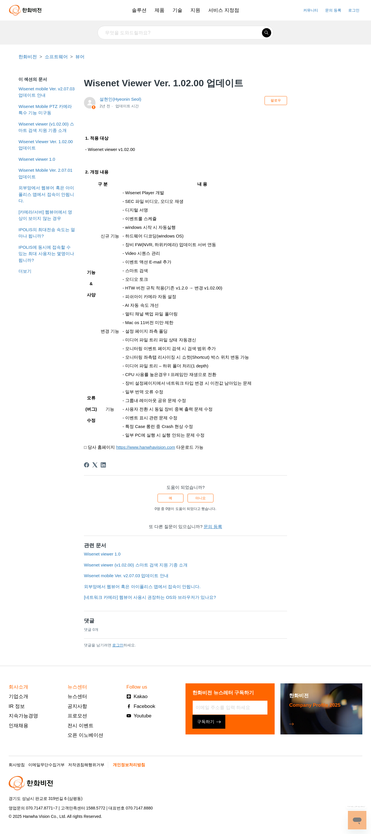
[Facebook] (86, 465)
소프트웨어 (56, 56)
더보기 (24, 271)
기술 (177, 10)
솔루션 (139, 10)
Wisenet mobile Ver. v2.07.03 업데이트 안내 (46, 92)
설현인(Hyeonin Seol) (120, 99)
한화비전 (27, 56)
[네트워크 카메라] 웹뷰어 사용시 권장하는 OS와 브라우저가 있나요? (150, 597)
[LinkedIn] (103, 465)
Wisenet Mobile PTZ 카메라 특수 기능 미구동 (45, 109)
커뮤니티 (310, 10)
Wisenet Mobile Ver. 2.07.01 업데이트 (45, 173)
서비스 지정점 (223, 10)
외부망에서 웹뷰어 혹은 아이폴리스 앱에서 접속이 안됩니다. (46, 194)
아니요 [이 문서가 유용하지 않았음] (200, 498)
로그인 (117, 645)
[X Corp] (95, 465)
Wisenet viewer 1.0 (36, 159)
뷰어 (80, 56)
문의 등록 (333, 10)
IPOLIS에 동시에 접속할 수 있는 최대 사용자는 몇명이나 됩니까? (46, 254)
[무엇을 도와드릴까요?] (185, 32)
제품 (159, 10)
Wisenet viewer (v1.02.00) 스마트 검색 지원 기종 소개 (46, 127)
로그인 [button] (353, 10)
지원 (195, 10)
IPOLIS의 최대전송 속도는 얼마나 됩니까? (46, 233)
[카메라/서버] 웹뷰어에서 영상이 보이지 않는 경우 (45, 215)
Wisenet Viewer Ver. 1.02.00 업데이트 (45, 145)
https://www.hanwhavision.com (145, 447)
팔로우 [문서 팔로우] (276, 100)
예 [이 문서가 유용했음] (170, 498)
